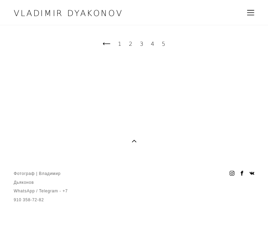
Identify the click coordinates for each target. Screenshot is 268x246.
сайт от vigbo (27, 229)
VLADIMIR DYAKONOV (68, 13)
